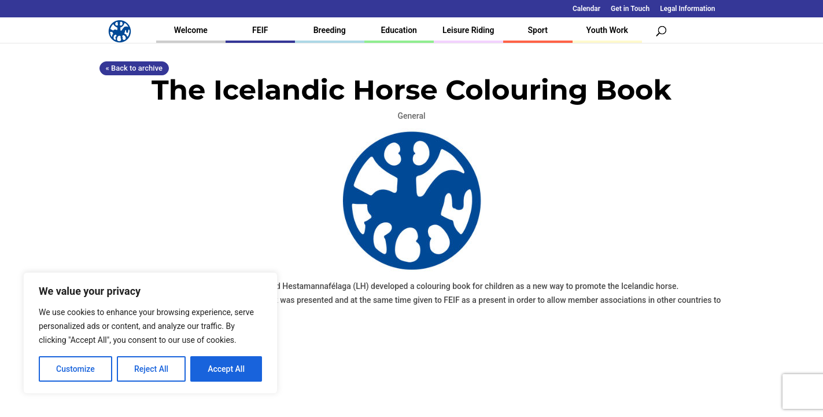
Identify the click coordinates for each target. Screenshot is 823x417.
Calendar (586, 9)
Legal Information (687, 9)
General (411, 115)
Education (399, 30)
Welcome (191, 30)
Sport (538, 30)
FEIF (260, 30)
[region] (150, 333)
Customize (75, 369)
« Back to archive (134, 68)
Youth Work (607, 30)
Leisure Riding (468, 30)
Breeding (329, 30)
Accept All (226, 369)
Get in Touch (630, 9)
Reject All (151, 369)
